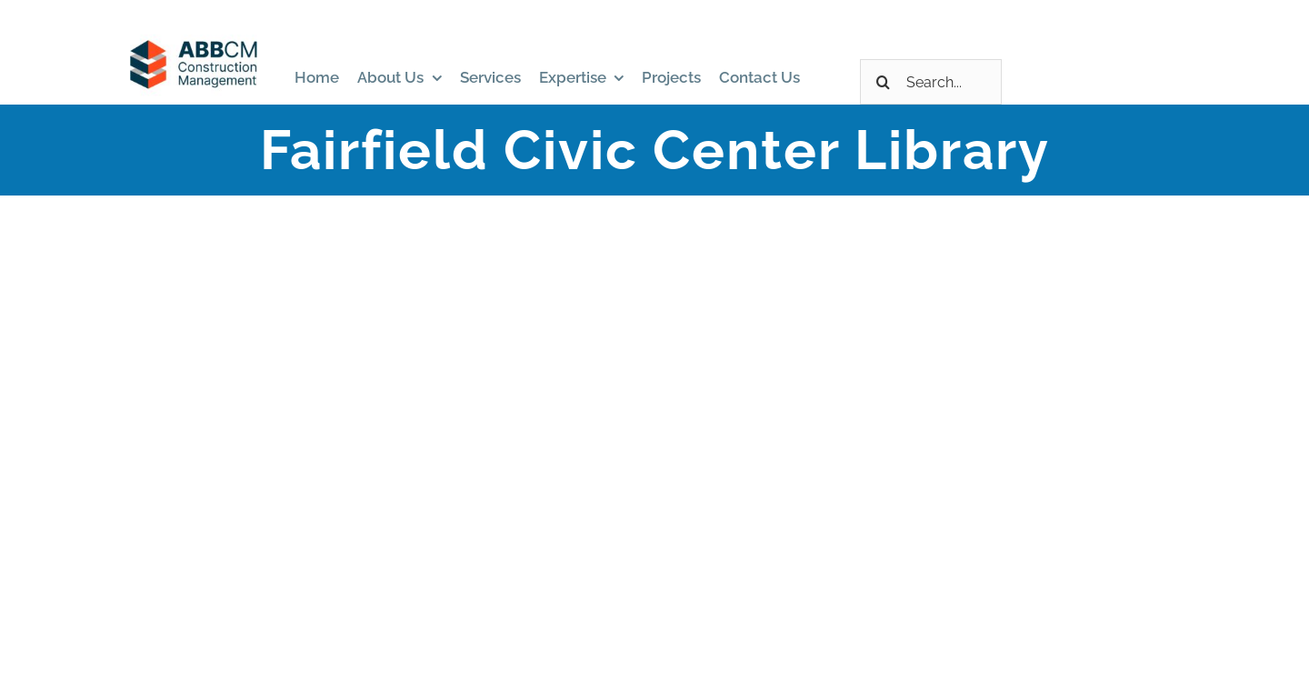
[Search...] (931, 82)
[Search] (882, 82)
